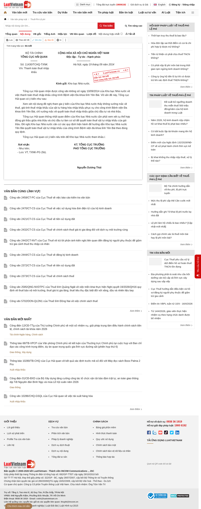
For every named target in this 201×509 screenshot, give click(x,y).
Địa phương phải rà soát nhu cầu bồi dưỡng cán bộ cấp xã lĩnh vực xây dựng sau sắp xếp (170, 278)
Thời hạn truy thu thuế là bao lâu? (168, 35)
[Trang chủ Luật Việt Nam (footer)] (19, 467)
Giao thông (15, 352)
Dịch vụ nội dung (59, 451)
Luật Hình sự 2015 (69, 505)
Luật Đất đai (52, 505)
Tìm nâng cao (133, 25)
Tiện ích (180, 12)
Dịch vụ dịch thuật (60, 445)
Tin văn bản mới (82, 12)
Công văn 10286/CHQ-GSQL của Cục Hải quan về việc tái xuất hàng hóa (51, 396)
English (159, 4)
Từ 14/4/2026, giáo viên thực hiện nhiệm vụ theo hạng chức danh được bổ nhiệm (170, 315)
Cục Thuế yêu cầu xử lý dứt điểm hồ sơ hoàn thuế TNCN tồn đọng (178, 263)
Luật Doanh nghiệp (34, 505)
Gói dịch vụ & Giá (139, 4)
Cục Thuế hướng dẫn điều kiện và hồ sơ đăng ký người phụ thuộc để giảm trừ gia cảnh (170, 292)
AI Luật (166, 12)
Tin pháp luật (105, 12)
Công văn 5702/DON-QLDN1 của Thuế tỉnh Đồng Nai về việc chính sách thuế (54, 301)
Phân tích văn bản (60, 433)
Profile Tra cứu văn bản (18, 439)
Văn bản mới (19, 12)
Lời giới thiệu (13, 427)
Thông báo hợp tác (105, 457)
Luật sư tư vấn (147, 12)
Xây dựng (26, 352)
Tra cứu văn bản (42, 12)
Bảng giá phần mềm (106, 427)
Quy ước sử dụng (105, 439)
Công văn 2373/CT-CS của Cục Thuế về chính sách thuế (42, 276)
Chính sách (37, 334)
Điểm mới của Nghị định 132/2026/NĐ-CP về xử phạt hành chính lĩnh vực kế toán (171, 146)
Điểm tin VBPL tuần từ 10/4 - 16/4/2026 (171, 303)
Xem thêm (136, 311)
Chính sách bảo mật (106, 445)
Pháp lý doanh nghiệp (62, 439)
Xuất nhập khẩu (17, 369)
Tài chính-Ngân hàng (20, 334)
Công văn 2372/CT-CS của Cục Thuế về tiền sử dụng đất (42, 265)
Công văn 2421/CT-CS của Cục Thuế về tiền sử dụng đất (42, 219)
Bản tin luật (126, 12)
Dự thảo (62, 12)
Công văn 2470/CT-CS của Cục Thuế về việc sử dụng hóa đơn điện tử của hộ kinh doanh (61, 208)
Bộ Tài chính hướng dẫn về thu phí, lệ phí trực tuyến (177, 189)
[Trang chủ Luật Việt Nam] (17, 4)
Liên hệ (10, 445)
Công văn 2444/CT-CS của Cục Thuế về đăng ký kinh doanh (44, 254)
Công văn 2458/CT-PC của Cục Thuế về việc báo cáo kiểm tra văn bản (50, 197)
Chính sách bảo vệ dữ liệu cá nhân (113, 451)
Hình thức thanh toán (106, 433)
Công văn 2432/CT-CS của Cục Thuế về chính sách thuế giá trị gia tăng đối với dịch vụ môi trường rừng (69, 229)
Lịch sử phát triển (15, 433)
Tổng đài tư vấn (59, 457)
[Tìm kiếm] (106, 26)
